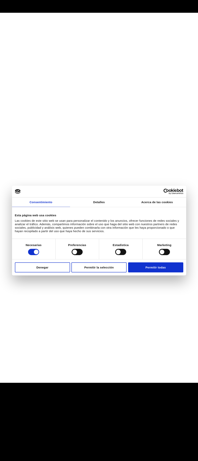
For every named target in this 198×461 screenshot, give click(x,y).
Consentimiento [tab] (41, 202)
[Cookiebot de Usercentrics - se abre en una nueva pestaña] (166, 191)
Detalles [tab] (99, 202)
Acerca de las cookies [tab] (157, 202)
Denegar (42, 267)
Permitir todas (155, 267)
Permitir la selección (99, 267)
